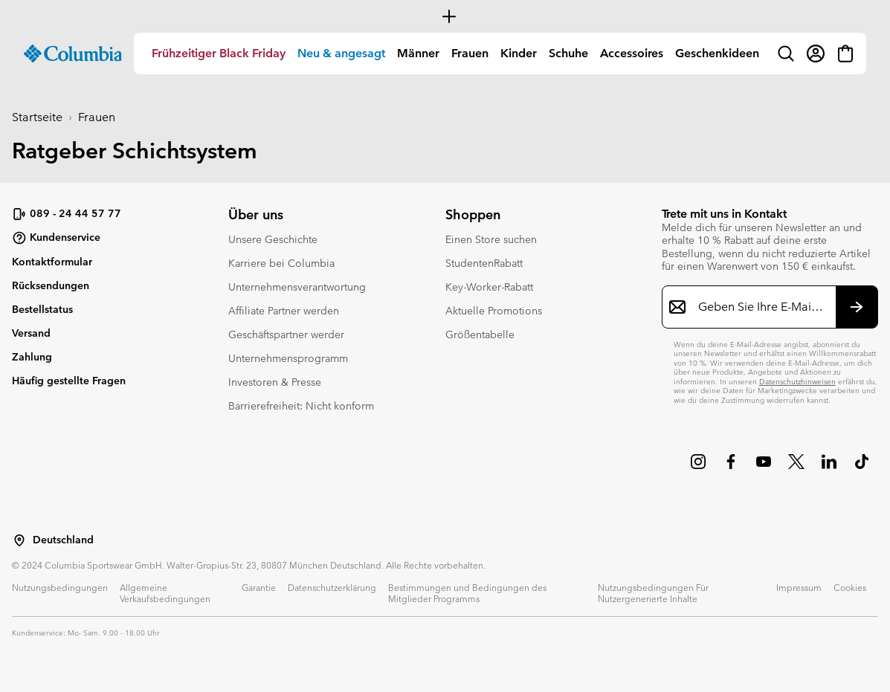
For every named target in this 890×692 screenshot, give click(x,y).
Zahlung (32, 356)
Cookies (849, 587)
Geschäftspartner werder (286, 334)
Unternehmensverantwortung (297, 287)
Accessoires (631, 53)
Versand (31, 333)
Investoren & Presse (274, 382)
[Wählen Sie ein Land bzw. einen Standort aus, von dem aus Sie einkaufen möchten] (19, 540)
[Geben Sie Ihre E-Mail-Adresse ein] (761, 307)
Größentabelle (480, 334)
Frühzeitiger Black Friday (219, 53)
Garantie (259, 587)
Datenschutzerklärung (332, 587)
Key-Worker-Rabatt (489, 287)
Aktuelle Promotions (493, 310)
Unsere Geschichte (272, 239)
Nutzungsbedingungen (60, 587)
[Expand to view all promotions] (445, 16)
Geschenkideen (717, 53)
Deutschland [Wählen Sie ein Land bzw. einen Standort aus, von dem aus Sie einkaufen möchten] (63, 540)
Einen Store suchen (491, 239)
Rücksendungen (50, 285)
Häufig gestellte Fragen (69, 380)
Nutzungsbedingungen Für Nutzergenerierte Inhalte (653, 592)
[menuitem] (218, 53)
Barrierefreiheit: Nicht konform (301, 406)
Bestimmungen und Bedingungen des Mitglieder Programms (467, 592)
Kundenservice (56, 237)
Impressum (799, 587)
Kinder (518, 53)
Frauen (469, 53)
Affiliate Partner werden (283, 310)
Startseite (37, 117)
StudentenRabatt (484, 263)
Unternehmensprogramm (288, 358)
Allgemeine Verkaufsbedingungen (165, 592)
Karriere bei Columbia (281, 263)
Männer (418, 53)
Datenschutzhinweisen (797, 382)
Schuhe (568, 53)
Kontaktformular (52, 261)
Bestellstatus (42, 309)
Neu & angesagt (341, 53)
